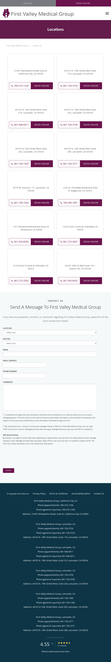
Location (7, 328)
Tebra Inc (25, 493)
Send (8, 470)
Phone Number (10, 371)
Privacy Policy (39, 493)
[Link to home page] (52, 13)
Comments (8, 382)
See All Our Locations (55, 637)
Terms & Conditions (58, 493)
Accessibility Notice (81, 493)
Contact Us (37, 45)
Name (5, 350)
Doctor (6, 339)
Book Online (42, 85)
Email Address (10, 360)
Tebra (67, 651)
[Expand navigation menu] (107, 13)
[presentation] (25, 456)
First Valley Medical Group (17, 45)
